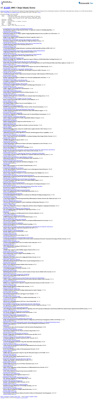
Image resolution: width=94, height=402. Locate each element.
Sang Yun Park (6, 108)
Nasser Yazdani (15, 31)
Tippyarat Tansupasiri (8, 232)
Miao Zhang (6, 210)
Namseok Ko (29, 42)
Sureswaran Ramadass (25, 192)
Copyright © (3, 400)
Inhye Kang (23, 361)
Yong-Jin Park (19, 163)
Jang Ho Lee (6, 339)
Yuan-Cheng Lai (6, 199)
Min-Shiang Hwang (7, 298)
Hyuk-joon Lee (30, 178)
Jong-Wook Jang (36, 229)
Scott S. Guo (6, 287)
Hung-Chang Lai (14, 82)
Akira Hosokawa (7, 181)
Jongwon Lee (20, 90)
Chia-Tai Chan (6, 46)
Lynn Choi (18, 361)
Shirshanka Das (12, 203)
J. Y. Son (5, 101)
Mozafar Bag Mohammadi (21, 112)
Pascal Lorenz (21, 218)
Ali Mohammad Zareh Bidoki (26, 31)
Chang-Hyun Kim (7, 243)
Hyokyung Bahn (13, 390)
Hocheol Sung (6, 196)
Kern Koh (19, 390)
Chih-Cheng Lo (6, 82)
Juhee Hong (12, 196)
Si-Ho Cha (5, 346)
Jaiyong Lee (13, 365)
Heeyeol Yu (5, 203)
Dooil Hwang (6, 60)
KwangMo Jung (6, 97)
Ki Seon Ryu (13, 108)
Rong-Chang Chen (37, 46)
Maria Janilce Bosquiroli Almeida (35, 324)
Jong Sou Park (14, 295)
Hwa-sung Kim (15, 178)
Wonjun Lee (6, 207)
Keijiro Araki (22, 119)
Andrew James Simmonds (20, 221)
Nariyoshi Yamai (24, 181)
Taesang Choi (6, 321)
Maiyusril (12, 247)
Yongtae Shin (19, 115)
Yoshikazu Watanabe (7, 119)
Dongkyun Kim (15, 137)
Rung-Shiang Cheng (15, 376)
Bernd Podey (6, 317)
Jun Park (19, 335)
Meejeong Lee (19, 383)
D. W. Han (29, 101)
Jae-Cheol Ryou (25, 313)
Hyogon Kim (6, 361)
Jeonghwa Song (6, 383)
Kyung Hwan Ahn (7, 310)
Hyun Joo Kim (6, 148)
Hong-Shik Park (12, 357)
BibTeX (39, 12)
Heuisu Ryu (13, 302)
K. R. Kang (10, 101)
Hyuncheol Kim (6, 71)
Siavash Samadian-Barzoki (39, 53)
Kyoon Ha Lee (22, 284)
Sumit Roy (10, 354)
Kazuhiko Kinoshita (15, 181)
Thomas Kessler (12, 317)
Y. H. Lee (24, 101)
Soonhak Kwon (6, 302)
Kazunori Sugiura (15, 159)
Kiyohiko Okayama (15, 306)
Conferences (6, 399)
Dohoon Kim (6, 328)
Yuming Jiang (6, 368)
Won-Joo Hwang (14, 229)
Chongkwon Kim (20, 60)
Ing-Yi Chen (12, 75)
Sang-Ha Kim (14, 123)
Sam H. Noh (13, 394)
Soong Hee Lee (28, 229)
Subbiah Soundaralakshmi (16, 93)
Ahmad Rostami (6, 35)
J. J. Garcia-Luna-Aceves (16, 280)
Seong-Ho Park (6, 156)
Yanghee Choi (13, 126)
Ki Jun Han (25, 310)
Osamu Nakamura (23, 159)
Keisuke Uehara (14, 254)
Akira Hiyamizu (6, 174)
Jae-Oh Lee (10, 346)
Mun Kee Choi (34, 64)
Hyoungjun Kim (20, 276)
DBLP (8, 14)
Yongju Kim (34, 156)
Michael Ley (18, 400)
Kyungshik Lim (13, 240)
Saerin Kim (13, 383)
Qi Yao (11, 368)
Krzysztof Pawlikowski (8, 350)
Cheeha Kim (14, 79)
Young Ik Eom (19, 108)
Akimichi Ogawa (7, 159)
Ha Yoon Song (13, 335)
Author (35, 399)
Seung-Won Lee (13, 156)
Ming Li (5, 221)
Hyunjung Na (31, 152)
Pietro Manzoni (22, 137)
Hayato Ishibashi (7, 306)
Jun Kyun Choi (14, 71)
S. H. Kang (19, 101)
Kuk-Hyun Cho (23, 346)
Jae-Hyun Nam (6, 229)
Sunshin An (13, 265)
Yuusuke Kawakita (16, 188)
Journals (12, 399)
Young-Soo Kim (44, 152)
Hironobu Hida (13, 379)
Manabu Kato (6, 379)
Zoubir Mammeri (14, 218)
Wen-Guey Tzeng (16, 298)
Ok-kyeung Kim (13, 152)
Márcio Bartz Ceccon (8, 324)
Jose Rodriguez (6, 218)
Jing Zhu (5, 354)
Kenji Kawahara (20, 379)
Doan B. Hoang (10, 221)
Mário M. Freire (25, 68)
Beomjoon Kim (6, 365)
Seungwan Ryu (6, 38)
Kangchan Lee (14, 170)
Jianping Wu (10, 104)
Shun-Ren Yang (6, 141)
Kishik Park (26, 276)
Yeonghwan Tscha (14, 284)
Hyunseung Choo (7, 185)
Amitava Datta (6, 93)
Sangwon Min (21, 97)
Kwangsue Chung (15, 387)
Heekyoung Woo (13, 90)
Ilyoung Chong (29, 240)
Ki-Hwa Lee (6, 163)
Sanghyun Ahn (6, 269)
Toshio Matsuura (36, 306)
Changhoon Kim (22, 321)
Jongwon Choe (18, 269)
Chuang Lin (17, 210)
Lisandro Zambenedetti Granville (20, 324)
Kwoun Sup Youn (7, 343)
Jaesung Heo (12, 361)
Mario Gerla (18, 203)
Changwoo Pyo (12, 339)
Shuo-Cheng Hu (21, 46)
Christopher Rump (14, 38)
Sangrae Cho (12, 313)
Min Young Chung (7, 42)
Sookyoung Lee (14, 97)
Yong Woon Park (21, 156)
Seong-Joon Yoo (6, 170)
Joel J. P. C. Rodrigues (16, 68)
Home (2, 399)
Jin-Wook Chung (28, 71)
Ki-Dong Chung (40, 156)
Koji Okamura (16, 119)
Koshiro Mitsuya (7, 254)
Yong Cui (5, 225)
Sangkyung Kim (6, 265)
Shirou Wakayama (7, 188)
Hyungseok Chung (14, 321)
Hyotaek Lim (6, 372)
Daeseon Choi (19, 313)
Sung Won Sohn (20, 148)
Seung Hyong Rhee (23, 387)
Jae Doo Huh (19, 310)
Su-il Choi (14, 310)
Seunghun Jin (6, 313)
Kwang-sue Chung (23, 178)
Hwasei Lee (28, 156)
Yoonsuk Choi (6, 240)
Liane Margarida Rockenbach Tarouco (51, 324)
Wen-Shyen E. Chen (22, 82)
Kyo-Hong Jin (43, 229)
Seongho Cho (13, 60)
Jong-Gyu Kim (21, 229)
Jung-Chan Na (13, 148)
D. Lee (14, 101)
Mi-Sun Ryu (6, 357)
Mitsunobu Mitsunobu (25, 188)
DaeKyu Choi (14, 185)
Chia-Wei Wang (13, 273)
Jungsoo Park (13, 276)
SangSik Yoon (6, 49)
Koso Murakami (31, 181)
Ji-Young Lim (6, 152)
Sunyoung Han (19, 196)
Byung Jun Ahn (22, 42)
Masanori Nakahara (7, 130)
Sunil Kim (28, 361)
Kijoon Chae (37, 152)
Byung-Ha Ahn (20, 64)
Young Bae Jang (6, 145)
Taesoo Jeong (29, 321)
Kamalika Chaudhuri (15, 86)
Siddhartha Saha (6, 86)
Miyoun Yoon (13, 115)
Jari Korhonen (6, 167)
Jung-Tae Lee (50, 229)
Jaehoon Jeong (6, 276)
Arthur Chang (14, 199)
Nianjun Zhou (6, 262)
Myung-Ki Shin (6, 123)
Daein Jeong (6, 214)
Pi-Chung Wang (13, 46)
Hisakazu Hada (34, 188)
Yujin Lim (12, 269)
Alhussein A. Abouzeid (21, 134)
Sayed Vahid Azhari (7, 31)
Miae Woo (5, 251)
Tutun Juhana (6, 247)
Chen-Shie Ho (6, 75)
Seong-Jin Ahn (21, 71)
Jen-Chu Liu (6, 236)
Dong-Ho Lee (17, 346)
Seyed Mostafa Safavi (15, 35)
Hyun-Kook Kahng (5, 11)
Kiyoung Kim (6, 115)
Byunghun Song (6, 387)
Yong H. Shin (6, 390)
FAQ (19, 399)
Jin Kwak (11, 291)
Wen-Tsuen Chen (13, 236)
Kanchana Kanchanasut (18, 232)
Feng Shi (5, 104)
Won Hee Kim (13, 64)
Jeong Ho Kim (35, 42)
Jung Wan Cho (14, 145)
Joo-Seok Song (13, 372)
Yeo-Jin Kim (20, 152)
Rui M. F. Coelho (7, 68)
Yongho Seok (6, 126)
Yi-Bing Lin (13, 141)
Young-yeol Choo (7, 79)
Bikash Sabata (12, 207)
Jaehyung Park (15, 42)
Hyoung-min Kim (7, 178)
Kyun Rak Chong (20, 339)
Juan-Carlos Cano (7, 137)
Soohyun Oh (6, 291)
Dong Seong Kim (7, 295)
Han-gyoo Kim (6, 335)
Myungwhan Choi (15, 243)
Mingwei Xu (27, 210)
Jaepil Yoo (5, 258)
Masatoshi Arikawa (22, 174)
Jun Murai (30, 159)
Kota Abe (30, 306)
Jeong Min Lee (6, 284)
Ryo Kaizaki (6, 332)
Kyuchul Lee (20, 170)
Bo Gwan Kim (27, 64)
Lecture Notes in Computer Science (11, 12)
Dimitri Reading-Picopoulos (9, 134)
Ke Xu (15, 104)
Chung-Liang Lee (29, 46)
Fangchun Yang (12, 287)
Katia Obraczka (25, 280)
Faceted (27, 399)
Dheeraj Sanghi (23, 86)
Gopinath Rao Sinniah (15, 192)
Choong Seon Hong (15, 343)
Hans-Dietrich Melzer (21, 317)
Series (15, 399)
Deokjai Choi (13, 49)
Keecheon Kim (21, 185)
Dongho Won (17, 291)
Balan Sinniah (6, 192)
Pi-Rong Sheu (6, 273)
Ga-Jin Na (25, 152)
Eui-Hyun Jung (12, 163)
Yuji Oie (26, 379)
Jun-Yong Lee (28, 339)
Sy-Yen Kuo (18, 75)
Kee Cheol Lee (24, 335)
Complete (31, 399)
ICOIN (7, 7)
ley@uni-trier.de (24, 400)
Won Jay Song (6, 64)
